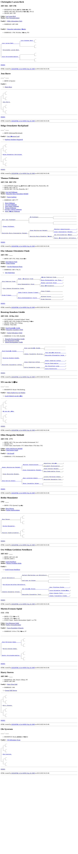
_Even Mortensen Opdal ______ (11, 685)
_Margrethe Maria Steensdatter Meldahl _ (15, 250)
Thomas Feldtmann (10, 221)
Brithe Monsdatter (9, 562)
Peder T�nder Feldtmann (12, 225)
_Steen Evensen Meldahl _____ (53, 499)
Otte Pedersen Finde (11, 279)
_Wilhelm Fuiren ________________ (51, 317)
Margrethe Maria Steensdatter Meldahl (17, 207)
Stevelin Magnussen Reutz (14, 284)
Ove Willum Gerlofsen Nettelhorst (14, 625)
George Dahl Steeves (11, 737)
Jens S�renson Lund (13, 145)
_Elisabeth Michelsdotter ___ (53, 496)
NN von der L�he (9, 438)
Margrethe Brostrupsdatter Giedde (15, 360)
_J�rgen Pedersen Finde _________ (51, 294)
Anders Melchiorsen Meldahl (14, 478)
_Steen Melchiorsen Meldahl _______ (41, 247)
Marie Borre (8, 91)
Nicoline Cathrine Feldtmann (13, 223)
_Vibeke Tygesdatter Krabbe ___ (59, 638)
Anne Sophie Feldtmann (12, 220)
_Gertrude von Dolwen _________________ (35, 620)
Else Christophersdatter (13, 18)
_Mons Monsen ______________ (10, 554)
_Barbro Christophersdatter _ (11, 701)
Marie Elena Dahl (12, 731)
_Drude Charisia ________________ (51, 320)
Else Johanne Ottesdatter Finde (13, 307)
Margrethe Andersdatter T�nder (16, 29)
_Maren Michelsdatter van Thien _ (51, 298)
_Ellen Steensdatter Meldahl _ (32, 500)
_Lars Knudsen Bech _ (27, 41)
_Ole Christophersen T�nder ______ (65, 252)
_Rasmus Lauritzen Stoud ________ (51, 301)
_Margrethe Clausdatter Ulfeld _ (12, 389)
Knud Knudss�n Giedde (13, 349)
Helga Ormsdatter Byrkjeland (12, 166)
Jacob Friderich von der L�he (13, 421)
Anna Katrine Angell (12, 479)
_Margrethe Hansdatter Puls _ (53, 512)
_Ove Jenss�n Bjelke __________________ (35, 630)
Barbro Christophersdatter (13, 667)
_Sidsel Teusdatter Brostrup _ (34, 376)
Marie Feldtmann (10, 217)
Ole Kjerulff (10, 482)
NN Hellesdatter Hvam (13, 791)
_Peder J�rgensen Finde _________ (28, 296)
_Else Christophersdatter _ (10, 60)
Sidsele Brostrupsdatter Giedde (14, 363)
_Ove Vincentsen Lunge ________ (55, 390)
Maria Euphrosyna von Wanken (16, 417)
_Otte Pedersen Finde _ (9, 299)
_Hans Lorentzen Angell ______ (32, 510)
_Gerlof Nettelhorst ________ (11, 617)
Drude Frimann (10, 281)
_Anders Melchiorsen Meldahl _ (11, 497)
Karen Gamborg (11, 210)
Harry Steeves (7, 754)
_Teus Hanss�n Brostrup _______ (55, 374)
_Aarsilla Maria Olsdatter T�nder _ (41, 254)
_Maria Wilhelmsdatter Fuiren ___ (28, 319)
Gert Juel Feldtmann (11, 206)
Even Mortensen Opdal (12, 665)
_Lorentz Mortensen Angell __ (53, 508)
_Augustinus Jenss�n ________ (53, 492)
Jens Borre (6, 109)
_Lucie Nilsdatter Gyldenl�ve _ (59, 631)
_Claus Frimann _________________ (51, 310)
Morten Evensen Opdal (10, 693)
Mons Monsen (10, 542)
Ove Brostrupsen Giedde (12, 362)
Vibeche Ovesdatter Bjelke (13, 601)
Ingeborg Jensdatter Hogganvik (14, 148)
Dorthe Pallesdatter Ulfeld (14, 354)
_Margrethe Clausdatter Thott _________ (35, 636)
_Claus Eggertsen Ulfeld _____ (34, 385)
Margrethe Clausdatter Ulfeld (14, 351)
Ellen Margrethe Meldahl (11, 505)
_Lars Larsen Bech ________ (10, 44)
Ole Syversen (7, 808)
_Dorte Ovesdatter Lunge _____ (34, 392)
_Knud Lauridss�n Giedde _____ (34, 369)
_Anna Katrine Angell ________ (11, 513)
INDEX (3, 69)
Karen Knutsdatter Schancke (15, 670)
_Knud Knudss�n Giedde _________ (12, 372)
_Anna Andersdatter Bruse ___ (53, 502)
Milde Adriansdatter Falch (14, 21)
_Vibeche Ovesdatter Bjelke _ (11, 633)
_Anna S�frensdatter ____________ (51, 304)
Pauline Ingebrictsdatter (13, 543)
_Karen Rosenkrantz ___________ (55, 393)
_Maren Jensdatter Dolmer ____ (32, 516)
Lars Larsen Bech (11, 16)
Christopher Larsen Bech (11, 52)
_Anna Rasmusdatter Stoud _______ (28, 302)
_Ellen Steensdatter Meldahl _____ (65, 249)
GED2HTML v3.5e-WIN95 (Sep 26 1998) (23, 73)
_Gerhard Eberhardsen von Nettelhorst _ (35, 614)
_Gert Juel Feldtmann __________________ (15, 234)
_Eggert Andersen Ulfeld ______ (55, 384)
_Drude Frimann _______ (9, 315)
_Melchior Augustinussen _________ (65, 246)
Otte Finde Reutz (10, 290)
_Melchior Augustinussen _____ (32, 494)
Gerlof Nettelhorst (11, 600)
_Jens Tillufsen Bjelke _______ (59, 628)
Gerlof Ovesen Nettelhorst (12, 607)
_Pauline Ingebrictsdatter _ (10, 570)
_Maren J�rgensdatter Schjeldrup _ (65, 255)
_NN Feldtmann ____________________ (41, 231)
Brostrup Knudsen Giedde (11, 381)
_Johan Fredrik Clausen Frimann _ (28, 312)
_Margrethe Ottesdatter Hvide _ (55, 377)
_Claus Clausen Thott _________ (59, 634)
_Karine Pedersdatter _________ (55, 387)
